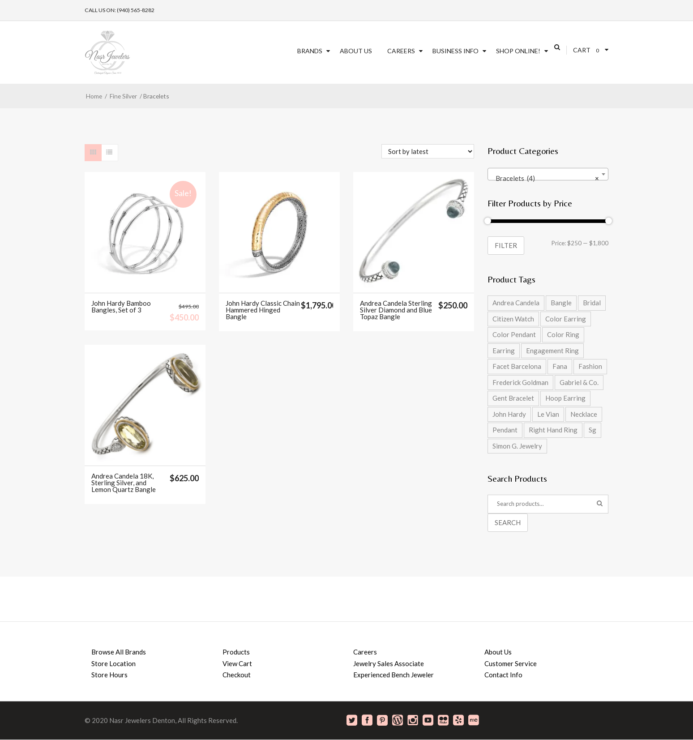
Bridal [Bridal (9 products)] (592, 303)
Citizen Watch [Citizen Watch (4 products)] (513, 319)
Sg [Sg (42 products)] (592, 430)
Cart (581, 50)
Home (94, 96)
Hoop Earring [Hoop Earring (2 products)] (565, 398)
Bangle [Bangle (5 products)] (561, 303)
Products (236, 652)
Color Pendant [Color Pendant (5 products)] (514, 334)
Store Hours (109, 675)
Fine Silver (123, 96)
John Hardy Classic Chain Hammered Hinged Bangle (263, 310)
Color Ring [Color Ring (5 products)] (563, 334)
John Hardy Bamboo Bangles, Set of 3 (121, 306)
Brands (309, 51)
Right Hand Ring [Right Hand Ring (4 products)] (553, 430)
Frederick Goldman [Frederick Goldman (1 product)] (520, 382)
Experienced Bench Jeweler (393, 675)
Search (508, 522)
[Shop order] (427, 151)
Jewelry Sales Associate (388, 663)
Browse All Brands (118, 652)
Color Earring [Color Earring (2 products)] (565, 319)
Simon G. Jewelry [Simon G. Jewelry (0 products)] (517, 446)
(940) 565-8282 (135, 10)
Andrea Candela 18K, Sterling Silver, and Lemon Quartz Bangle (123, 483)
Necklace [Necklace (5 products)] (583, 414)
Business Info (455, 51)
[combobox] (548, 174)
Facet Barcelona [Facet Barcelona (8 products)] (516, 366)
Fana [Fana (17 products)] (559, 366)
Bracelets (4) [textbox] (545, 178)
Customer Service (510, 663)
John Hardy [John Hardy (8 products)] (509, 414)
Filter (506, 245)
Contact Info (503, 675)
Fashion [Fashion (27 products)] (590, 366)
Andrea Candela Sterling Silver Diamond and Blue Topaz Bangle (396, 310)
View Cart (237, 663)
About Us (356, 51)
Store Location (113, 663)
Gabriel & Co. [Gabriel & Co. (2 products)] (579, 382)
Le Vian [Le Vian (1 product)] (548, 414)
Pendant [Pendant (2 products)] (505, 430)
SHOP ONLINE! (518, 51)
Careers (401, 51)
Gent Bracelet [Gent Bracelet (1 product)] (513, 398)
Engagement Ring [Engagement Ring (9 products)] (552, 350)
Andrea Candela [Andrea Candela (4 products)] (515, 303)
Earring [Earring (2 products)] (503, 350)
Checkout (236, 675)
